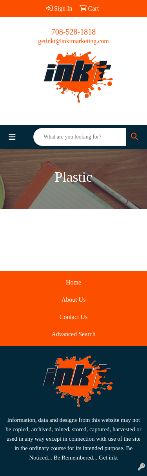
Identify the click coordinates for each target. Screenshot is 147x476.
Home (73, 282)
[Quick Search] (80, 137)
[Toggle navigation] (12, 136)
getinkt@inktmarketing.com (73, 41)
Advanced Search (73, 334)
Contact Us (74, 317)
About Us (74, 299)
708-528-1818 (73, 31)
